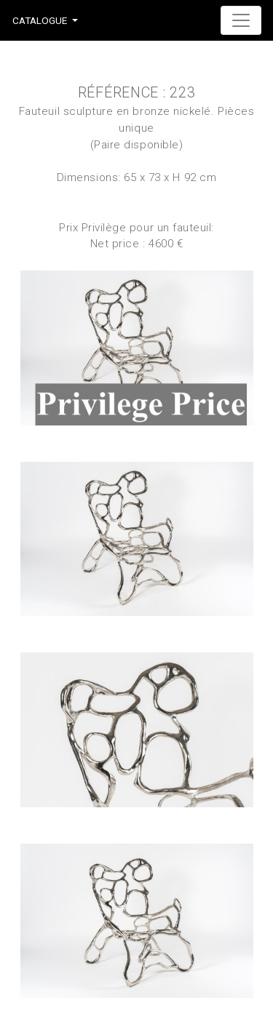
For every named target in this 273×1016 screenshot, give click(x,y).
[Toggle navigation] (241, 20)
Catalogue (39, 20)
